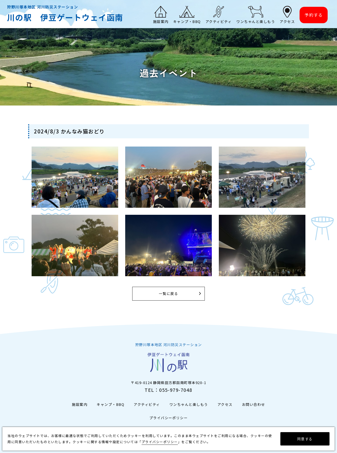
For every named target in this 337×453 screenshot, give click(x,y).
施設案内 (79, 404)
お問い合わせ (253, 404)
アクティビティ (147, 404)
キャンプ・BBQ (110, 404)
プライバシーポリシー (168, 417)
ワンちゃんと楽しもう (188, 404)
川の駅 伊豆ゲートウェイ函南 (67, 18)
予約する (313, 15)
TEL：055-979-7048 (168, 389)
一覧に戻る (168, 293)
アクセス (225, 404)
